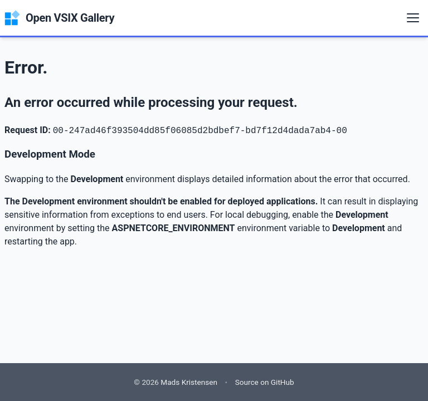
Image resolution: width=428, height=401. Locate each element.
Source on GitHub (264, 382)
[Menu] (413, 18)
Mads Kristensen (188, 382)
